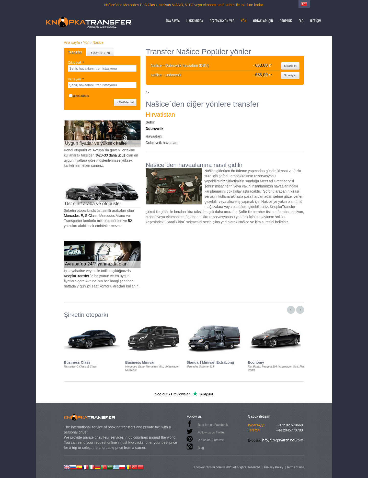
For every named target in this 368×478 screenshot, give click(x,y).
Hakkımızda (195, 20)
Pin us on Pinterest (211, 440)
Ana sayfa (173, 20)
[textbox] (102, 68)
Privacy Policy (273, 467)
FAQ (300, 20)
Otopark (286, 20)
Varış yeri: (76, 79)
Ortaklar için (263, 20)
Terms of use (295, 467)
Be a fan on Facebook (213, 425)
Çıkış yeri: (76, 62)
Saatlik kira (100, 53)
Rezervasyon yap (222, 20)
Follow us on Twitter (211, 432)
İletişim (315, 20)
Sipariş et (290, 65)
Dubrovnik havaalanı (162, 143)
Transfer (75, 52)
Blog (201, 448)
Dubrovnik (154, 129)
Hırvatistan (160, 114)
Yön (244, 20)
